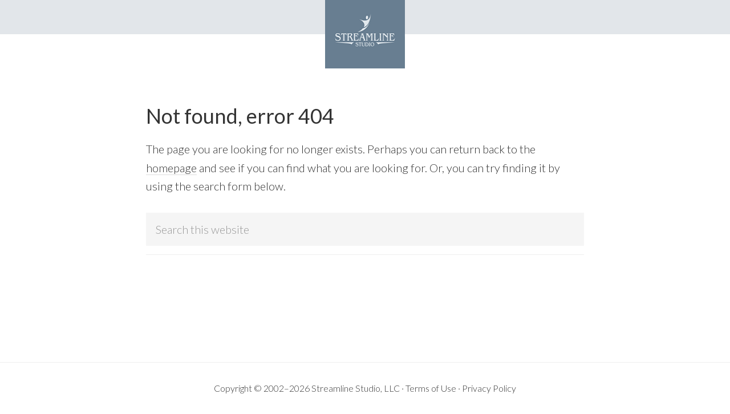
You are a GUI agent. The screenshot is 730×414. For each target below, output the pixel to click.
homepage (171, 167)
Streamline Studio (365, 34)
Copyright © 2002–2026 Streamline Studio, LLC (307, 388)
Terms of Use (430, 388)
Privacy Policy (489, 388)
